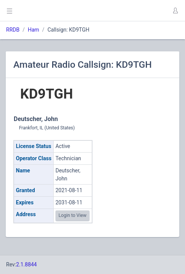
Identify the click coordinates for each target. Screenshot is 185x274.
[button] (175, 11)
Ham (33, 30)
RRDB (12, 30)
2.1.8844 (26, 264)
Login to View (73, 215)
